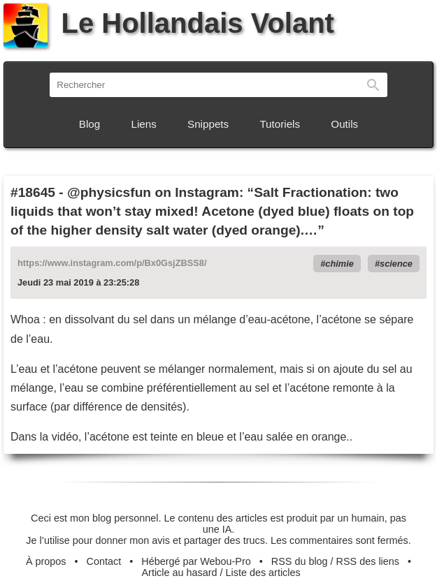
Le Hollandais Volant (168, 23)
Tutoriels (279, 124)
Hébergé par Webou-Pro (196, 561)
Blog (89, 124)
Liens (144, 124)
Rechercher (373, 85)
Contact (104, 561)
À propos (46, 561)
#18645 (32, 192)
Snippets (208, 124)
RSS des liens (367, 561)
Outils (344, 124)
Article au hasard (179, 572)
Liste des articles (263, 572)
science (396, 263)
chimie (339, 263)
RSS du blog (299, 561)
